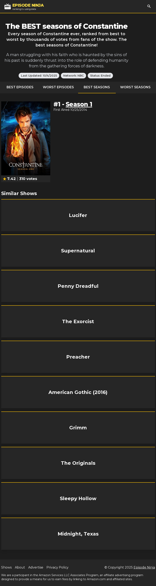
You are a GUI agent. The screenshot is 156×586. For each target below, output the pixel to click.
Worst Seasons (135, 87)
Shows (6, 567)
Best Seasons (97, 87)
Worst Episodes (58, 87)
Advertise (35, 567)
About (20, 567)
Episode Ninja (144, 567)
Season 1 (79, 104)
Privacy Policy (57, 567)
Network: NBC (73, 75)
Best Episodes (20, 87)
